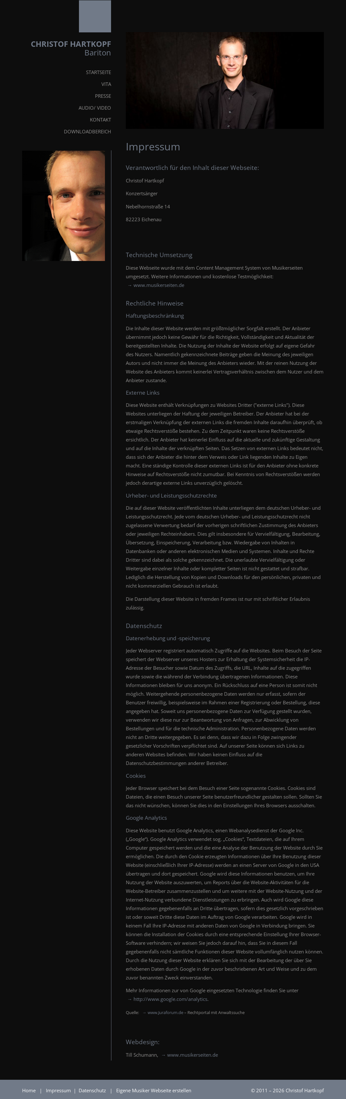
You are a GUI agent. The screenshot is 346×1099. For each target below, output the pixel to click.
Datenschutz (93, 1090)
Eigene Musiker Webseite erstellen (153, 1090)
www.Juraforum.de (165, 1012)
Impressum (59, 1090)
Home (29, 1090)
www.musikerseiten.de (159, 285)
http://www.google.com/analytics (170, 999)
